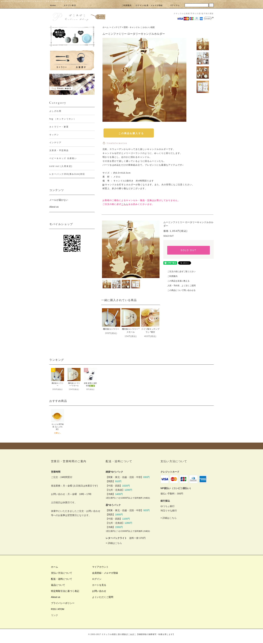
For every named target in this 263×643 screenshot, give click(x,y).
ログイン (96, 579)
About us (54, 206)
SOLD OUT (188, 250)
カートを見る (99, 585)
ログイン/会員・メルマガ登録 (149, 5)
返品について (58, 585)
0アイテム (173, 5)
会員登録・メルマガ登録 (105, 573)
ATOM (61, 609)
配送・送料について (61, 579)
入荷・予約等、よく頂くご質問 (179, 285)
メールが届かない (58, 200)
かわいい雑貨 (149, 27)
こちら (124, 204)
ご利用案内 (126, 5)
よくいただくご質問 (102, 597)
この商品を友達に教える (176, 281)
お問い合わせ (99, 591)
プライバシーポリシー (62, 603)
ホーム (105, 27)
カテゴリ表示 (68, 5)
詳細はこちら (115, 543)
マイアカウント (100, 567)
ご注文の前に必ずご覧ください (179, 271)
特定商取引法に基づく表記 (65, 591)
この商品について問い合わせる (179, 290)
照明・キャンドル (132, 27)
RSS (53, 609)
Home (53, 5)
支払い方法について (61, 573)
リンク (54, 615)
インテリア (116, 27)
